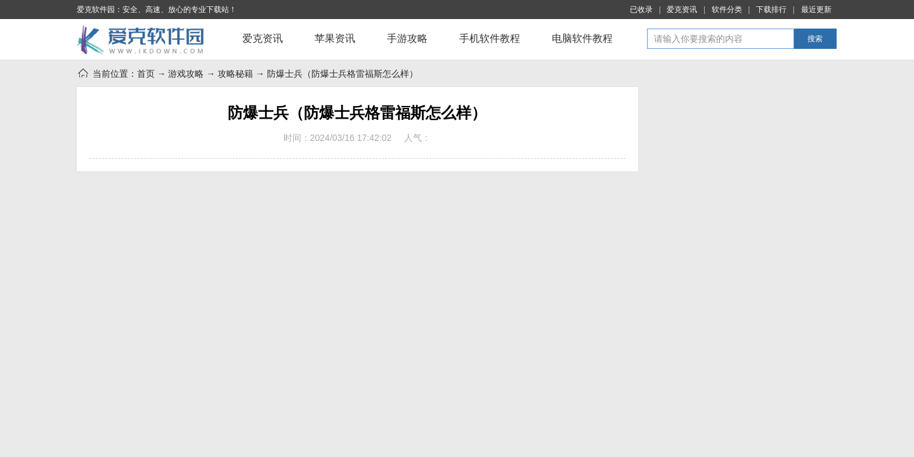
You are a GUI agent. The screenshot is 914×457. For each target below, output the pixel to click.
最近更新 (816, 9)
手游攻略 (407, 38)
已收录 (641, 9)
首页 (146, 74)
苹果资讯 (335, 38)
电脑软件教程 (582, 38)
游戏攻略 (186, 74)
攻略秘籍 (235, 74)
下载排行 (771, 9)
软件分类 (727, 9)
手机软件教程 (489, 38)
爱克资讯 (682, 9)
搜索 (815, 38)
